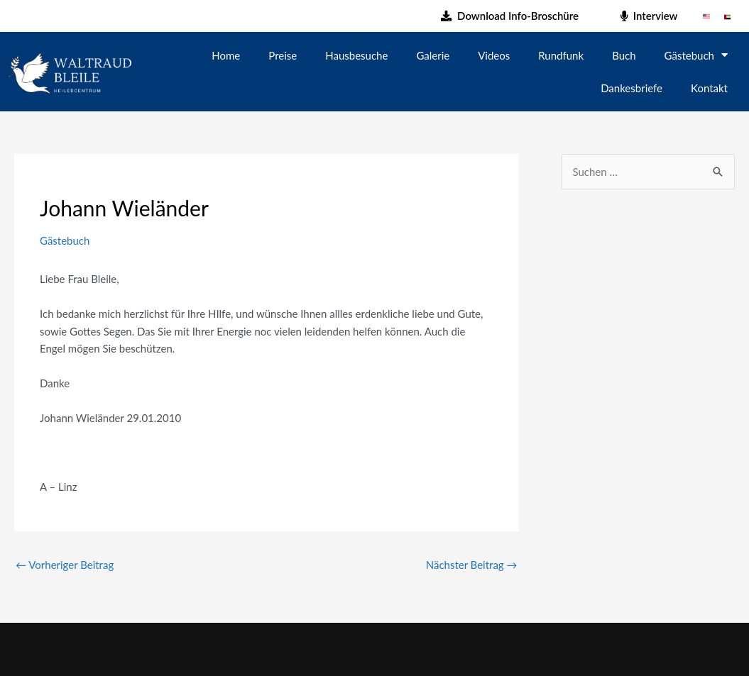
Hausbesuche (356, 55)
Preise (282, 55)
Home (226, 55)
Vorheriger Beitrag (65, 564)
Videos (494, 55)
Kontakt (709, 88)
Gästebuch (696, 55)
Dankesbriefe (631, 88)
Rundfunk (561, 55)
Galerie (432, 55)
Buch (623, 55)
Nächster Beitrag (472, 564)
